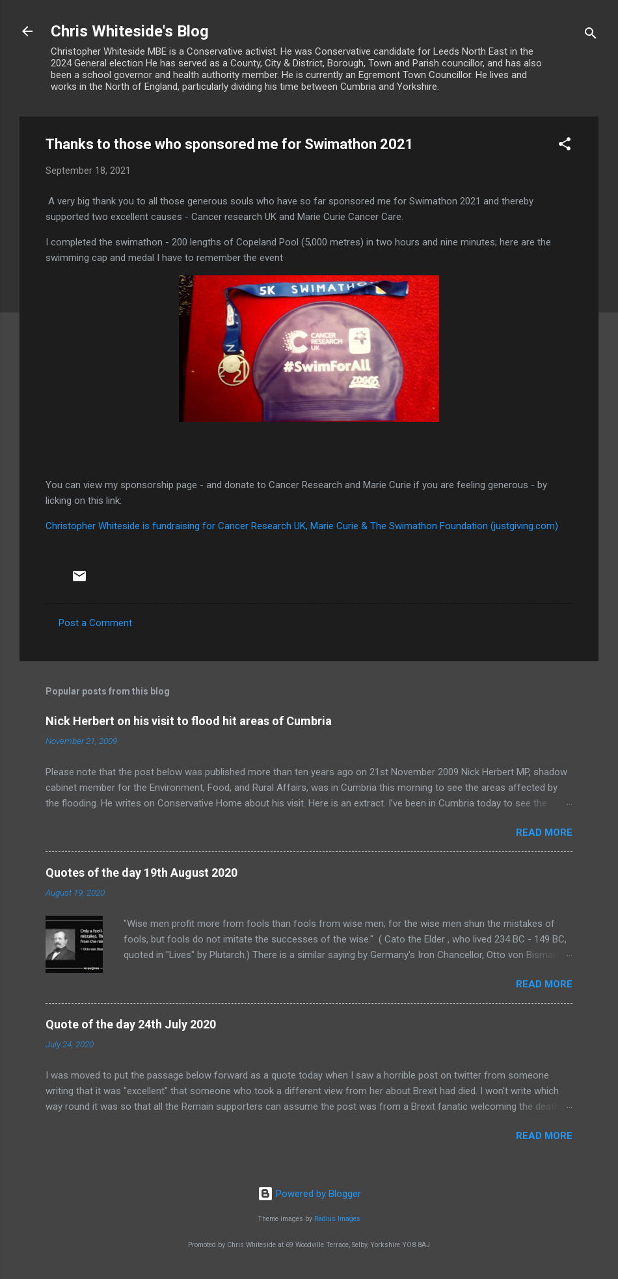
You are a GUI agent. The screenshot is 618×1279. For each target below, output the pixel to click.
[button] (564, 146)
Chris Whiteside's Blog (130, 31)
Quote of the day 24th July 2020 (131, 1024)
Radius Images (337, 1219)
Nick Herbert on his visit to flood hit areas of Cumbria (189, 721)
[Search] (590, 35)
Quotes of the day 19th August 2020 (141, 872)
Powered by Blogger (309, 1194)
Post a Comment (95, 623)
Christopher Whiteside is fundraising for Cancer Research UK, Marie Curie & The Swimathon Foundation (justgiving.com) (302, 526)
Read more (544, 832)
